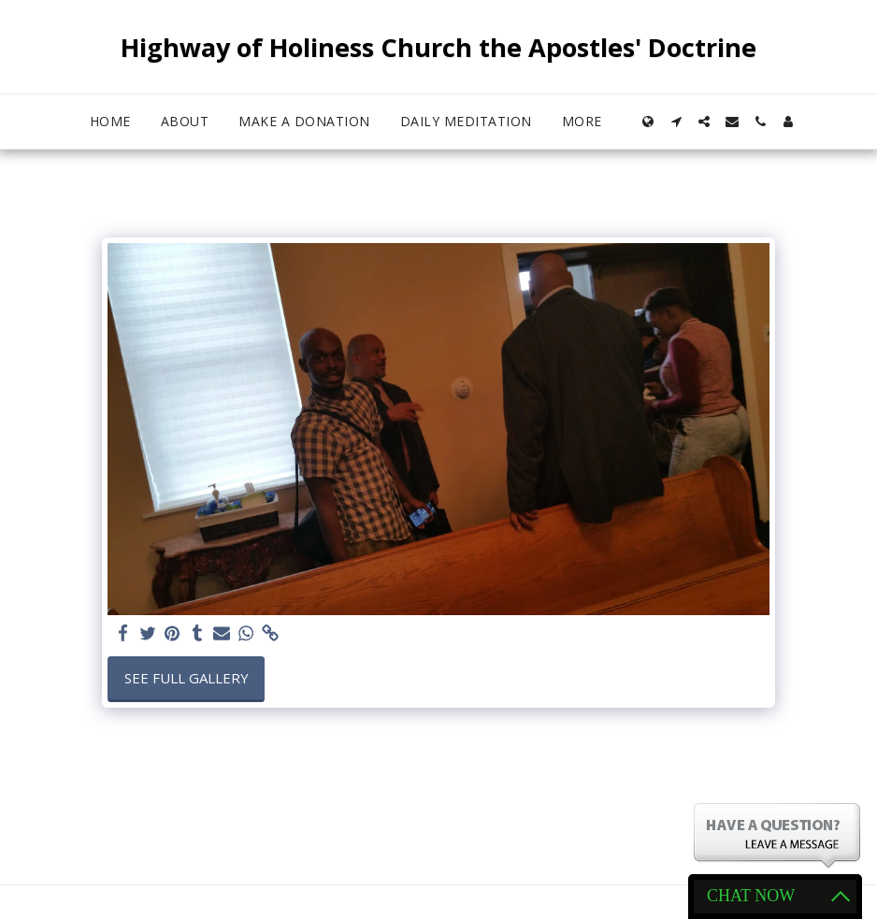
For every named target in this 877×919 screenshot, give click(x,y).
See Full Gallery (186, 677)
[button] (676, 121)
